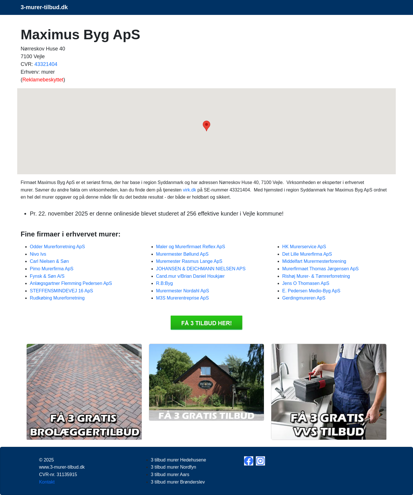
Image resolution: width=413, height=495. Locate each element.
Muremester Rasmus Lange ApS (189, 261)
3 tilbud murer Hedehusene (178, 459)
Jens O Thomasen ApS (305, 283)
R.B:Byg (164, 283)
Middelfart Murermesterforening (314, 261)
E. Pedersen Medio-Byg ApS (311, 290)
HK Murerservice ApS (304, 246)
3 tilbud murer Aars (170, 474)
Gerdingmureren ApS (303, 298)
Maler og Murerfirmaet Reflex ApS (190, 246)
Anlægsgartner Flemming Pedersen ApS (71, 283)
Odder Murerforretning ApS (57, 246)
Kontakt (46, 482)
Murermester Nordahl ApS (182, 290)
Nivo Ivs (38, 254)
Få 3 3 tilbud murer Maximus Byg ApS (206, 323)
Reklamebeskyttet (42, 80)
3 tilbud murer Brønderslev (178, 482)
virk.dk (189, 189)
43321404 (45, 64)
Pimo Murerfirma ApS (51, 268)
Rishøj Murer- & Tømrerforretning (316, 276)
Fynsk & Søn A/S (47, 276)
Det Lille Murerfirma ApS (307, 254)
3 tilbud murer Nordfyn (173, 467)
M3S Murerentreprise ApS (182, 298)
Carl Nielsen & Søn (49, 261)
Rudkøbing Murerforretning (57, 298)
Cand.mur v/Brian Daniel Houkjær (190, 276)
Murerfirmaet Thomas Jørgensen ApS (320, 268)
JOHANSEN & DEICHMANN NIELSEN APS (201, 268)
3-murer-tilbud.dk (44, 7)
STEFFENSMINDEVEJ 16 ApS (61, 290)
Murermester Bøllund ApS (182, 254)
